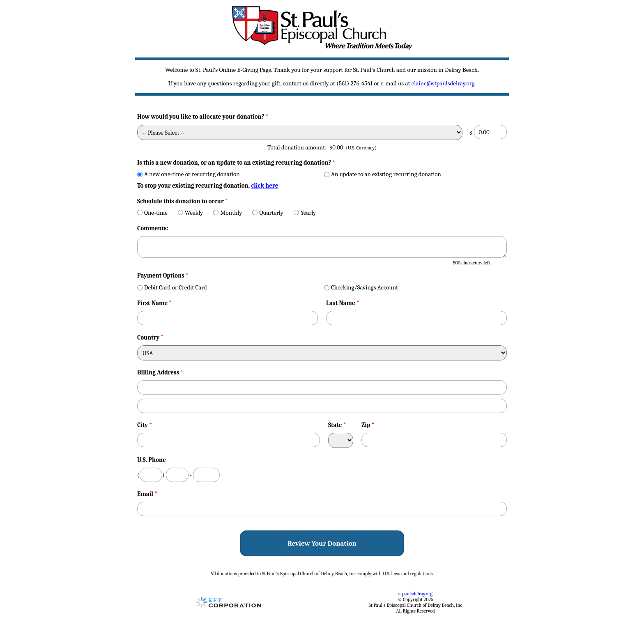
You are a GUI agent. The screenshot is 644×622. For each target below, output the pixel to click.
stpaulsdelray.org (415, 594)
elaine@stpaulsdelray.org (443, 83)
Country (148, 337)
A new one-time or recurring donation (188, 174)
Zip (368, 425)
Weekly (190, 212)
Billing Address (160, 372)
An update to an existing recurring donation (382, 174)
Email (147, 494)
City (144, 425)
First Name (154, 303)
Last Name (342, 303)
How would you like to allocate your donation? (203, 116)
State (337, 425)
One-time (152, 212)
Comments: (152, 228)
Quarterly (267, 212)
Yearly (305, 212)
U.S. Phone (151, 460)
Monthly (227, 212)
